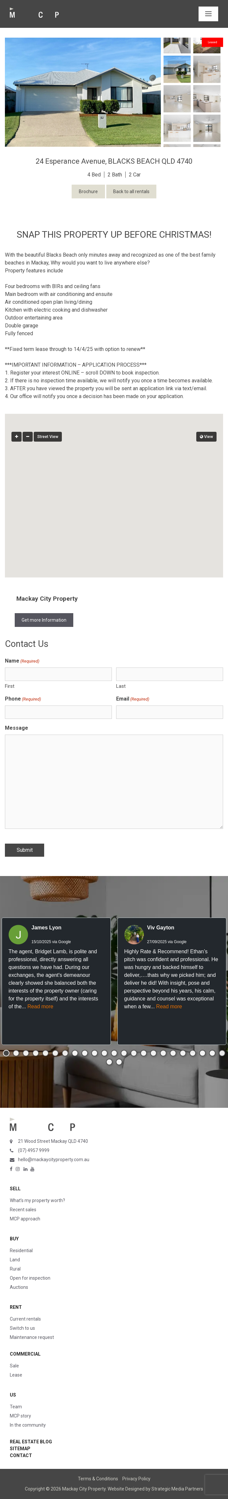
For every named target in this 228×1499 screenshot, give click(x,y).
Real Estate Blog (31, 1441)
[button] (114, 490)
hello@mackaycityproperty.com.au (53, 1159)
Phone (23, 699)
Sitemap (20, 1448)
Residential (21, 1250)
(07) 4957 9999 (33, 1150)
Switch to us (22, 1328)
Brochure (88, 191)
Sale (14, 1365)
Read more (40, 1006)
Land (15, 1259)
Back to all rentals (131, 191)
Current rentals (25, 1319)
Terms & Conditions (98, 1478)
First (9, 686)
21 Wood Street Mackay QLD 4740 (53, 1141)
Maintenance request (32, 1337)
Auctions (19, 1287)
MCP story (20, 1415)
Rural (15, 1268)
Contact (21, 1455)
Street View (47, 436)
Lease (16, 1375)
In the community (28, 1425)
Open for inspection (30, 1278)
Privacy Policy (136, 1478)
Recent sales (23, 1209)
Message (16, 728)
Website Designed (126, 1488)
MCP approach (25, 1218)
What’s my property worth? (37, 1200)
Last (121, 686)
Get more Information (44, 620)
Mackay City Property (47, 598)
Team (16, 1406)
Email (132, 699)
